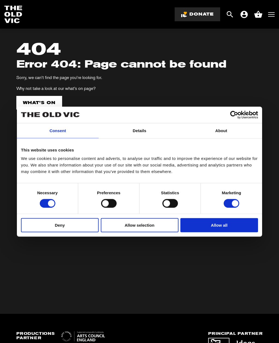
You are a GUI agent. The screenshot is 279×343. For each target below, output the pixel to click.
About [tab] (221, 130)
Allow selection (139, 225)
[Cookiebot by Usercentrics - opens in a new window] (234, 115)
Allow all (219, 225)
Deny (60, 225)
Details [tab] (139, 130)
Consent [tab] (58, 130)
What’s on (39, 102)
